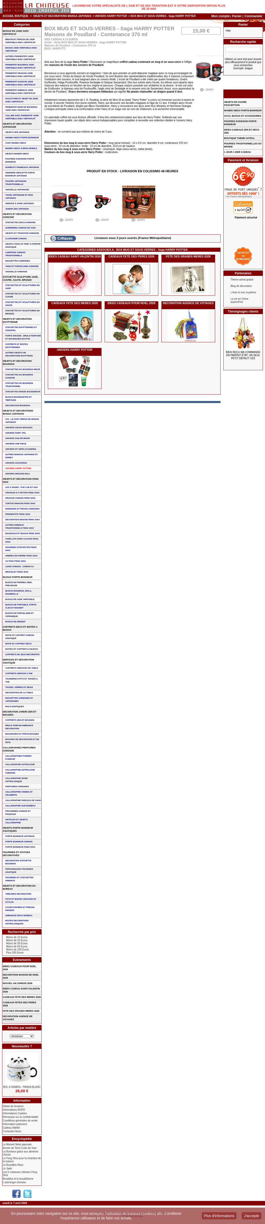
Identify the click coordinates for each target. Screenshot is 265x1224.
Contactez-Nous (12, 1131)
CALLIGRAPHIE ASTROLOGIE (20, 764)
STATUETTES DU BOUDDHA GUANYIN (19, 376)
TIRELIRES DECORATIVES (18, 894)
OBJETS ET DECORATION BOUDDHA (17, 362)
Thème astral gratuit (242, 279)
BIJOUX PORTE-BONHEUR (18, 577)
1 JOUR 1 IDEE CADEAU (237, 152)
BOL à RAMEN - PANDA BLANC (22, 1087)
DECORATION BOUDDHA (17, 405)
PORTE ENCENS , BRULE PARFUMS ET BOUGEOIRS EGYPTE (23, 337)
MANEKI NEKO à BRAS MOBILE (21, 148)
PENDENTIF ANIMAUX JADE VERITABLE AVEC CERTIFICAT (20, 91)
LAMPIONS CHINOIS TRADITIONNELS (15, 254)
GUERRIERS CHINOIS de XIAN (20, 228)
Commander (253, 16)
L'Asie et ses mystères (243, 292)
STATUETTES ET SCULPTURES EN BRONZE (22, 312)
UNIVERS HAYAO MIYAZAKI (18, 427)
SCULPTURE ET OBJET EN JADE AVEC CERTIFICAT (21, 100)
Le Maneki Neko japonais (17, 1144)
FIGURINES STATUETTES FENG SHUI (20, 548)
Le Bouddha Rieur (13, 1164)
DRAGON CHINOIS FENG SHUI (20, 498)
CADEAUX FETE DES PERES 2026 (131, 256)
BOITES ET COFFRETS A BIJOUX (21, 649)
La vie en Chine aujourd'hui (240, 300)
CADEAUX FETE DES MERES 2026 (74, 303)
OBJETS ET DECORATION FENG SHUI (21, 480)
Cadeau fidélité (11, 1127)
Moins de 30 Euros (17, 943)
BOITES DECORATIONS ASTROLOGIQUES (17, 922)
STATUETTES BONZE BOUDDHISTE (23, 391)
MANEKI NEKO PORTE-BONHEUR (22, 137)
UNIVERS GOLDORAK (16, 463)
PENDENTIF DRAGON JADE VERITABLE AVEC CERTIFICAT (20, 74)
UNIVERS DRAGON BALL (17, 474)
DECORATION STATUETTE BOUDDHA (18, 862)
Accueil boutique (15, 16)
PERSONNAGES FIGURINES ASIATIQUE (19, 870)
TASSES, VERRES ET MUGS (19, 687)
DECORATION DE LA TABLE (19, 692)
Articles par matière (21, 1028)
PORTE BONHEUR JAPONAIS (19, 836)
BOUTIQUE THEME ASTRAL (239, 138)
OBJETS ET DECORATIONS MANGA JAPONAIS (62, 16)
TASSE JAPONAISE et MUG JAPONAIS (19, 196)
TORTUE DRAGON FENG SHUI (20, 503)
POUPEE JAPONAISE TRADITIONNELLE (15, 182)
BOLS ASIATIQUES (14, 706)
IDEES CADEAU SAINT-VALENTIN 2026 (74, 256)
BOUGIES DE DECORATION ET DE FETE (22, 741)
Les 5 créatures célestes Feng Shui (20, 1174)
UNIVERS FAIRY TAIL (15, 433)
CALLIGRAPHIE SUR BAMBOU (20, 806)
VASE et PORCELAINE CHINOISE (22, 266)
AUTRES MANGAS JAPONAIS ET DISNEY (21, 456)
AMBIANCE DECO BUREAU (18, 915)
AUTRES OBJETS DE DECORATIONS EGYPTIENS (19, 354)
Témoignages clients (243, 311)
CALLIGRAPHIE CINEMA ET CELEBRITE (19, 793)
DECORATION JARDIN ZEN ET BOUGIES (19, 713)
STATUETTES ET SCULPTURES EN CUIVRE (22, 295)
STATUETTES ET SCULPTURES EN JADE (22, 286)
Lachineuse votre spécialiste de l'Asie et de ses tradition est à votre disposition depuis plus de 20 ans (148, 7)
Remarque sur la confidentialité (20, 1117)
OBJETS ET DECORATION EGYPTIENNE (17, 320)
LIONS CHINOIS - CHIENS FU (19, 566)
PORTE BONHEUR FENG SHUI (20, 847)
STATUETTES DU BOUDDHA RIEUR (22, 369)
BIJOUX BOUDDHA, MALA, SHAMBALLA (18, 592)
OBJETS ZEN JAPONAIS (17, 132)
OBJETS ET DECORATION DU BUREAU (19, 887)
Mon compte (220, 16)
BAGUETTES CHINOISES (17, 261)
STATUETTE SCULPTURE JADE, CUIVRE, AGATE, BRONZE (20, 278)
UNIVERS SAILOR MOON (17, 438)
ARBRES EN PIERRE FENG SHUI (21, 556)
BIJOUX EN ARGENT (15, 621)
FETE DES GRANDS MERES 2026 (188, 256)
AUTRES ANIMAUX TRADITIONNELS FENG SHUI (19, 526)
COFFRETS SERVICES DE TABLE (21, 668)
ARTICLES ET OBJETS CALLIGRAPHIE (16, 821)
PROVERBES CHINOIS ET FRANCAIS (18, 812)
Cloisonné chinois (16, 238)
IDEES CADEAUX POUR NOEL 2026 (131, 303)
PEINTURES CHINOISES (17, 786)
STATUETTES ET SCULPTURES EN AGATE (22, 303)
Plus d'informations (219, 1216)
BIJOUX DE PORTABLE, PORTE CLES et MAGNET (20, 606)
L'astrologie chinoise (14, 1182)
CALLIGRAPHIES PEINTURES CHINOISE (19, 749)
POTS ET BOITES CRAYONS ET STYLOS (20, 900)
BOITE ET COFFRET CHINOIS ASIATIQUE (19, 636)
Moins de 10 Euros (17, 937)
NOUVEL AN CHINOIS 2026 (17, 983)
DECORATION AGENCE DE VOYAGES (188, 303)
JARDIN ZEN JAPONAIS (17, 209)
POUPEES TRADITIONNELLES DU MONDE (243, 145)
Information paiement (15, 1124)
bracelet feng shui (16, 572)
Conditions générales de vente (20, 1120)
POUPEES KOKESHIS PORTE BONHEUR (19, 160)
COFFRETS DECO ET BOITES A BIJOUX (20, 628)
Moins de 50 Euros (17, 946)
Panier (237, 16)
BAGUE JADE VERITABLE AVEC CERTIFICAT (21, 49)
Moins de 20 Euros (17, 940)
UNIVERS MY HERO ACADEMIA (20, 449)
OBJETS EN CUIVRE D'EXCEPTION (235, 103)
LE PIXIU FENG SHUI (15, 561)
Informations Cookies (15, 1113)
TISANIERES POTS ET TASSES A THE (21, 680)
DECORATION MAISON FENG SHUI (22, 519)
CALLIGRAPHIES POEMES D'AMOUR (18, 757)
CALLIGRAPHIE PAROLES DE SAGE (23, 800)
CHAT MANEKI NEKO (15, 143)
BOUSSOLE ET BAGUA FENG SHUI (22, 533)
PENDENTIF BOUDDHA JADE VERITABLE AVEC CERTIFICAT (20, 66)
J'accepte (251, 1216)
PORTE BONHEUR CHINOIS (19, 841)
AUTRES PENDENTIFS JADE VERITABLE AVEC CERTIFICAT (20, 58)
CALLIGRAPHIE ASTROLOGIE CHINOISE (20, 771)
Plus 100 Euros (15, 952)
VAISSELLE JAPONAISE (17, 189)
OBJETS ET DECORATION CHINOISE (17, 215)
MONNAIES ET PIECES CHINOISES (22, 509)
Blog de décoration (241, 286)
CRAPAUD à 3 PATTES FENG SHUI (22, 492)
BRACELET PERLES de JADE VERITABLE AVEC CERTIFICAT (20, 41)
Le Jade (7, 1168)
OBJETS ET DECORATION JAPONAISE (17, 125)
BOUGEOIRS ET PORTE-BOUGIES (22, 734)
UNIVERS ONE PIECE (15, 444)
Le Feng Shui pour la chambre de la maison (22, 1160)
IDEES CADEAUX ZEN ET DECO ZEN (241, 131)
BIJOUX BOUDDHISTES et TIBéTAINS (18, 398)
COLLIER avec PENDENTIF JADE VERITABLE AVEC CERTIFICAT (22, 117)
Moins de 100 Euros (17, 949)
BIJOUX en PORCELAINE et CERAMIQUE (19, 614)
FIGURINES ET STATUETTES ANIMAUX (19, 879)
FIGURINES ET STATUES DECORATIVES (16, 854)
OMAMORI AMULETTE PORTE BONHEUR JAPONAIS (20, 174)
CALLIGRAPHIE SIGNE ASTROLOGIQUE (16, 779)
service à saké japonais (19, 203)
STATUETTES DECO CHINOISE (20, 222)
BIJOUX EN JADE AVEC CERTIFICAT (16, 32)
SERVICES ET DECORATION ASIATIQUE (18, 661)
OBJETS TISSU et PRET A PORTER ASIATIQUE (23, 245)
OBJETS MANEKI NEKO (17, 154)
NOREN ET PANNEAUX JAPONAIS (22, 167)
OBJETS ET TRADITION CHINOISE (22, 233)
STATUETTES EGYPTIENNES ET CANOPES (21, 329)
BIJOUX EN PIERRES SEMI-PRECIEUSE (18, 584)
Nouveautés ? (22, 1046)
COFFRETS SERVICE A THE (19, 673)
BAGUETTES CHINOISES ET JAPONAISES (19, 699)
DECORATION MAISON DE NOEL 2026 (21, 976)
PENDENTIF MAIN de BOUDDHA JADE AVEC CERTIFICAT (21, 108)
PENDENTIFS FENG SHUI (17, 514)
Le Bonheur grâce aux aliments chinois (20, 1153)
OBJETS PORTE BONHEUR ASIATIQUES (18, 829)
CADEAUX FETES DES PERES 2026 (19, 1004)
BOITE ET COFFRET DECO (18, 644)
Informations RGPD (14, 1109)
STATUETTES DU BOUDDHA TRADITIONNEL (19, 384)
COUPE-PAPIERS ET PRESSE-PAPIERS (20, 908)
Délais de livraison (13, 1106)
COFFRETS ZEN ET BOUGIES (19, 720)
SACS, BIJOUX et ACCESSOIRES (242, 116)
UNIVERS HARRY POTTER (111, 16)
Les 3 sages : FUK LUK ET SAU (21, 487)
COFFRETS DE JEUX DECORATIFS (22, 654)
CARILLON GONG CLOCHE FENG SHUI (21, 540)
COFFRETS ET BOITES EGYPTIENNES (16, 345)
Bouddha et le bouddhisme (18, 1178)
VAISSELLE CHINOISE (16, 271)
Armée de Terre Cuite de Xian (20, 1148)
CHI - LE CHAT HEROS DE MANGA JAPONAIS (22, 420)
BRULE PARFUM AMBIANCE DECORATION (19, 727)
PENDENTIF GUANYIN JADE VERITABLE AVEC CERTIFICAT (20, 83)
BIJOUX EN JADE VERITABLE (20, 599)
